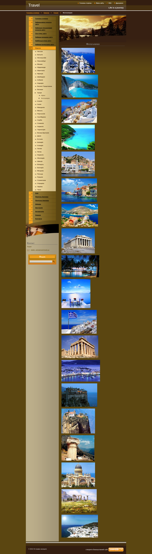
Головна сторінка (85, 3)
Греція (56, 13)
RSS (110, 3)
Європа (46, 13)
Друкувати (119, 3)
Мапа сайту (100, 3)
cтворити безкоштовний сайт (97, 550)
